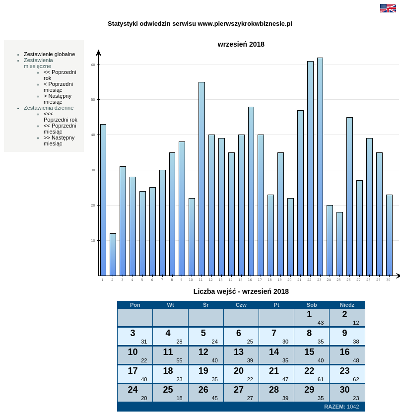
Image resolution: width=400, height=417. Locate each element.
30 (285, 342)
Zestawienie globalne (49, 54)
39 (250, 360)
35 (321, 342)
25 (250, 342)
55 (179, 360)
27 (250, 398)
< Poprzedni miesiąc (58, 87)
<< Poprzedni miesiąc (60, 129)
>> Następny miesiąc (59, 140)
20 (144, 398)
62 (356, 379)
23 (179, 379)
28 (179, 342)
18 (179, 398)
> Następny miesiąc (57, 99)
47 (285, 379)
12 (356, 323)
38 (356, 342)
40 (215, 360)
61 (321, 379)
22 (144, 360)
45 (215, 398)
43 (321, 323)
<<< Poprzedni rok (60, 117)
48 (356, 360)
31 (144, 342)
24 (215, 342)
